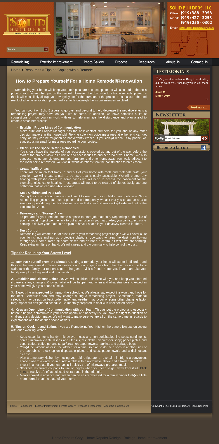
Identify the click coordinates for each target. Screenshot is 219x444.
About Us (109, 406)
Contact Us (123, 406)
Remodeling (25, 406)
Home (16, 70)
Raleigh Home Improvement (145, 438)
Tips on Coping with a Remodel (69, 70)
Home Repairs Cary (67, 438)
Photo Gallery (68, 406)
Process (82, 406)
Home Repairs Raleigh (103, 438)
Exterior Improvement (46, 406)
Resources (32, 70)
